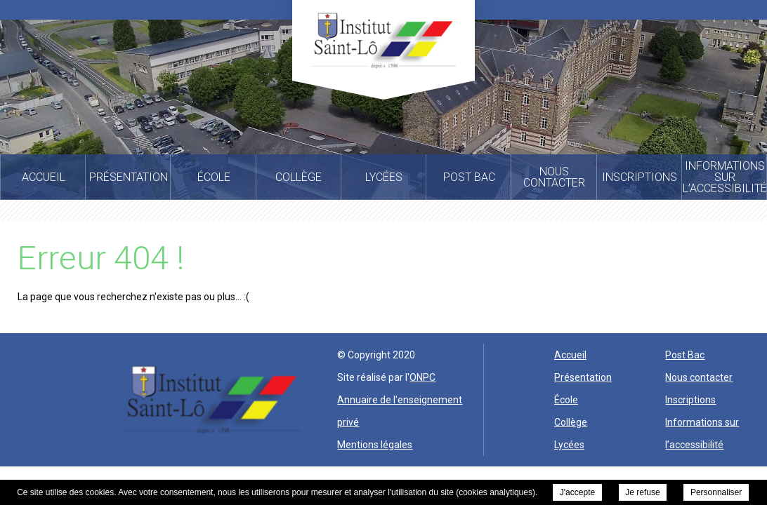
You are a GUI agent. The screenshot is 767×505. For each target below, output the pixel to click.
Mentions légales (374, 444)
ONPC (422, 377)
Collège (570, 422)
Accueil (570, 355)
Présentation (583, 377)
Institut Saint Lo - (383, 40)
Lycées (569, 444)
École (566, 399)
